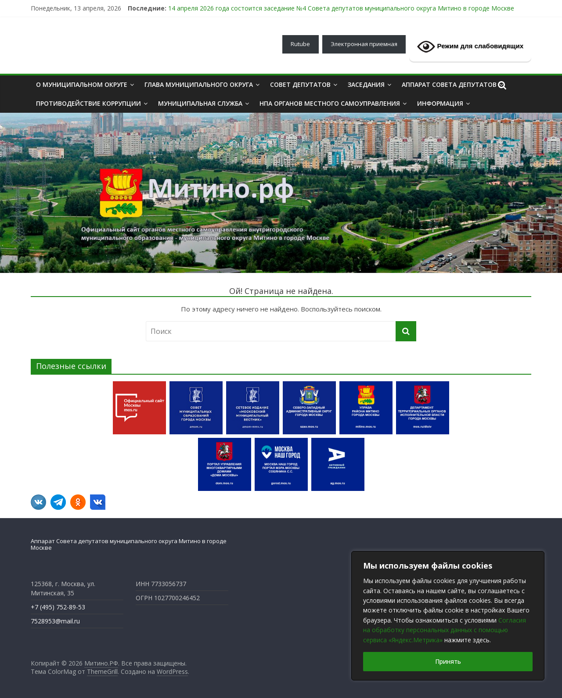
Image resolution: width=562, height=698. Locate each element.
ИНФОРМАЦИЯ (440, 103)
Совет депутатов (300, 84)
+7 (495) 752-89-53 (58, 607)
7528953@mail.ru (55, 621)
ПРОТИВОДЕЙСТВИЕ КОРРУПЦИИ (88, 103)
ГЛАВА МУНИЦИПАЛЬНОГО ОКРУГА (198, 84)
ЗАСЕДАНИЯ (366, 84)
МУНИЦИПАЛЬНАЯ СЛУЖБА (200, 103)
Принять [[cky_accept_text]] (448, 661)
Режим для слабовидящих (470, 47)
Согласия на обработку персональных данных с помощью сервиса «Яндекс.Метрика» (444, 630)
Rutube (300, 44)
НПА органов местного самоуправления (329, 103)
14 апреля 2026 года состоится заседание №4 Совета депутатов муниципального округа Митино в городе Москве (341, 8)
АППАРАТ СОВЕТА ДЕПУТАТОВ (449, 84)
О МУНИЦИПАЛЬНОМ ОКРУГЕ (81, 84)
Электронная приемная (364, 44)
